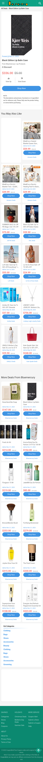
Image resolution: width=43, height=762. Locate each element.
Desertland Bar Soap (9, 402)
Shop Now (21, 88)
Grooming (7, 664)
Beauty (6, 646)
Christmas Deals (20, 717)
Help (30, 726)
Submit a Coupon (34, 723)
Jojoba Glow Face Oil (9, 563)
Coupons (4, 726)
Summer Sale (19, 725)
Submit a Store (33, 720)
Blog (2, 723)
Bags (5, 634)
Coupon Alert (33, 717)
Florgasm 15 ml (7, 483)
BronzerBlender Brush (10, 523)
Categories (5, 717)
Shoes (6, 638)
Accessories (8, 642)
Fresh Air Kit (6, 442)
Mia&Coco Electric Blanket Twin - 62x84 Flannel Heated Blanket (10, 186)
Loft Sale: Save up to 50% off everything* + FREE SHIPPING (10, 267)
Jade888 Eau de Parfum (32, 483)
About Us (4, 736)
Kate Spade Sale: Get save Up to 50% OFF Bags (30, 347)
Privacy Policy (6, 739)
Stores (3, 720)
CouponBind (4, 757)
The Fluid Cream (29, 563)
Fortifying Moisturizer (31, 523)
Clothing (6, 631)
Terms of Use (6, 742)
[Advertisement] (11, 140)
